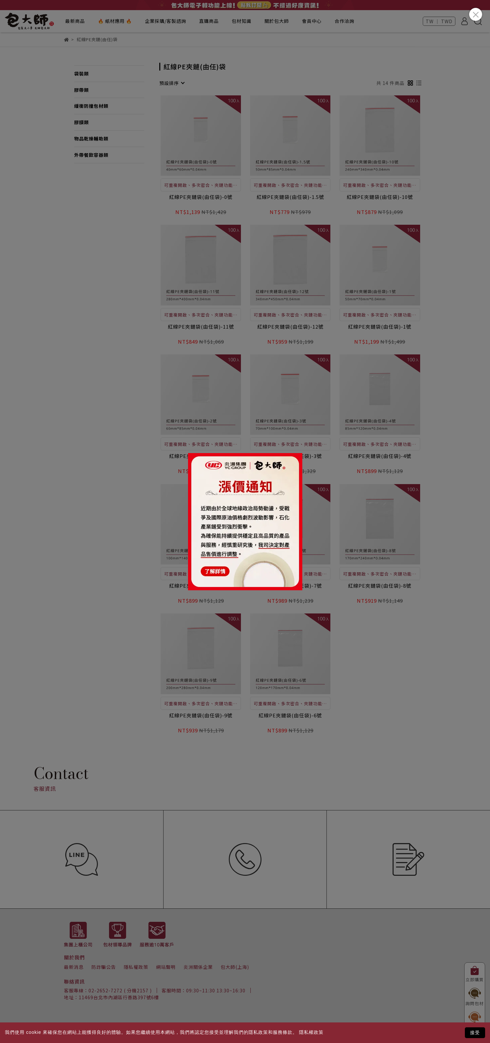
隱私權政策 (311, 1032)
